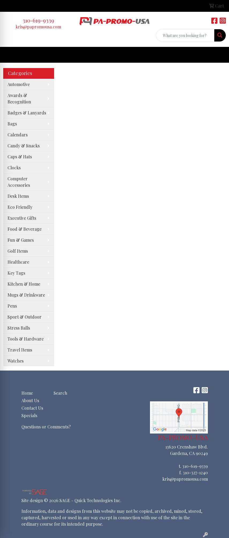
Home (27, 393)
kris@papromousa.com (38, 26)
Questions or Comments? (46, 426)
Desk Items (18, 196)
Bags (12, 123)
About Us (30, 400)
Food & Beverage (24, 229)
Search (60, 393)
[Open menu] (218, 55)
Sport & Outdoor (24, 317)
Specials (29, 415)
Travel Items (19, 350)
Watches (15, 361)
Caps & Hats (19, 156)
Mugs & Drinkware (26, 295)
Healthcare (18, 262)
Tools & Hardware (25, 339)
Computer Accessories (18, 182)
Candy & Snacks (23, 145)
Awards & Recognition (19, 98)
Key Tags (16, 273)
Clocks (14, 167)
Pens (12, 306)
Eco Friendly (19, 207)
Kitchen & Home (23, 284)
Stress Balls (18, 328)
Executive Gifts (21, 218)
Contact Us (32, 408)
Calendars (17, 134)
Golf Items (17, 251)
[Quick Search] (185, 35)
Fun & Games (20, 240)
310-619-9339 (38, 20)
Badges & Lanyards (26, 112)
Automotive (18, 84)
